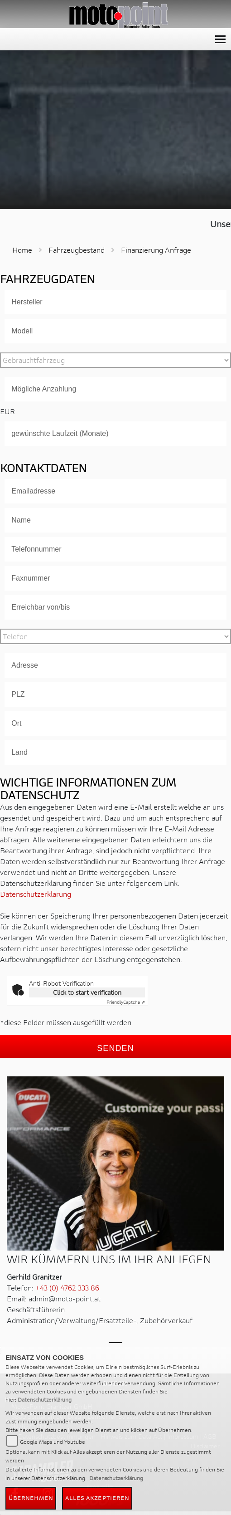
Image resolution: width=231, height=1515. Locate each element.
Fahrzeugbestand (76, 249)
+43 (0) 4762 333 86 (67, 1287)
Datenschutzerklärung (35, 894)
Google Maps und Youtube (52, 1441)
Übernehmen (31, 1498)
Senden (115, 1048)
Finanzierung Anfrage (156, 249)
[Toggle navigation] (220, 39)
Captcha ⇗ (125, 1002)
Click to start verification (87, 992)
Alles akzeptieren (97, 1498)
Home (22, 249)
